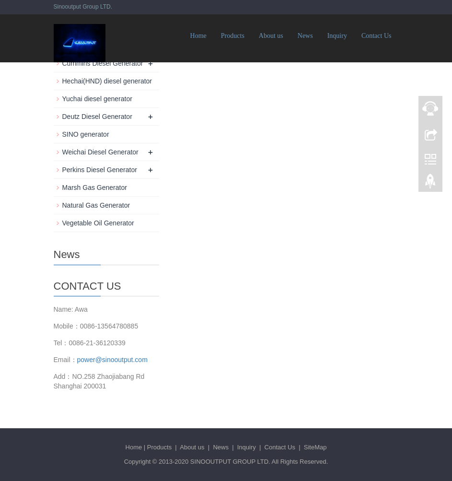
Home (198, 35)
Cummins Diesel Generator (102, 63)
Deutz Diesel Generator (97, 116)
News (305, 35)
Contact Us (376, 35)
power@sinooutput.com (112, 360)
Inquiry (337, 35)
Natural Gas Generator (96, 205)
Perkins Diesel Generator (99, 170)
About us (271, 35)
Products (232, 35)
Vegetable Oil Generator (98, 223)
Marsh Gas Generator (94, 187)
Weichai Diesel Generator (100, 152)
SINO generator (85, 134)
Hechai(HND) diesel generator (107, 81)
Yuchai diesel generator (97, 99)
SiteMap (315, 447)
